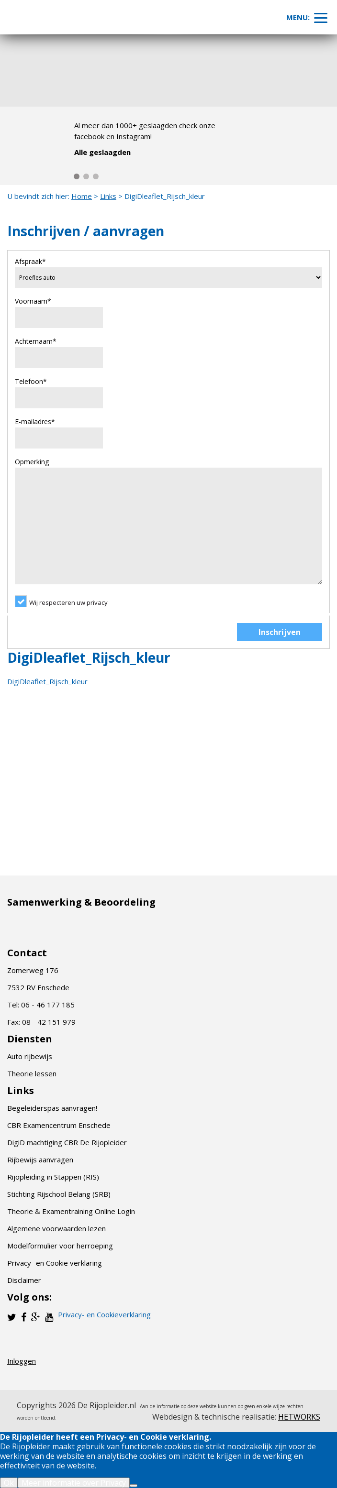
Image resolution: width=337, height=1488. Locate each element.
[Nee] (133, 1485)
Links (108, 196)
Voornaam (33, 301)
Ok (9, 1482)
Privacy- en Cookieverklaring (104, 1314)
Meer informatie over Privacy (74, 1482)
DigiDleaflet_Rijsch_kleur (47, 681)
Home (81, 196)
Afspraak (30, 261)
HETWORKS (299, 1416)
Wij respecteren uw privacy (68, 602)
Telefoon (31, 381)
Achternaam (35, 341)
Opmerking (32, 461)
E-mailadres (35, 421)
